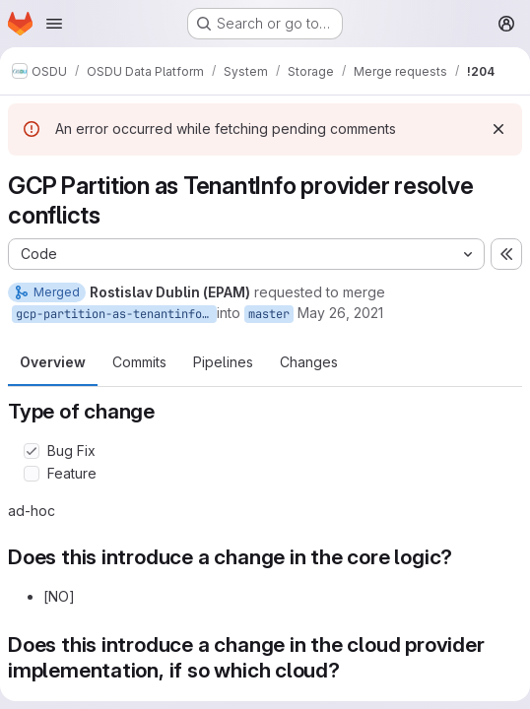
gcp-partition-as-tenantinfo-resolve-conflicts (116, 314)
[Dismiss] (498, 129)
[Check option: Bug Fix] (31, 451)
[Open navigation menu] (54, 23)
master (269, 314)
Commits (139, 362)
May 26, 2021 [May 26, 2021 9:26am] (340, 312)
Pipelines (223, 362)
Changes (309, 362)
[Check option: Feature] (31, 474)
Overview (53, 362)
